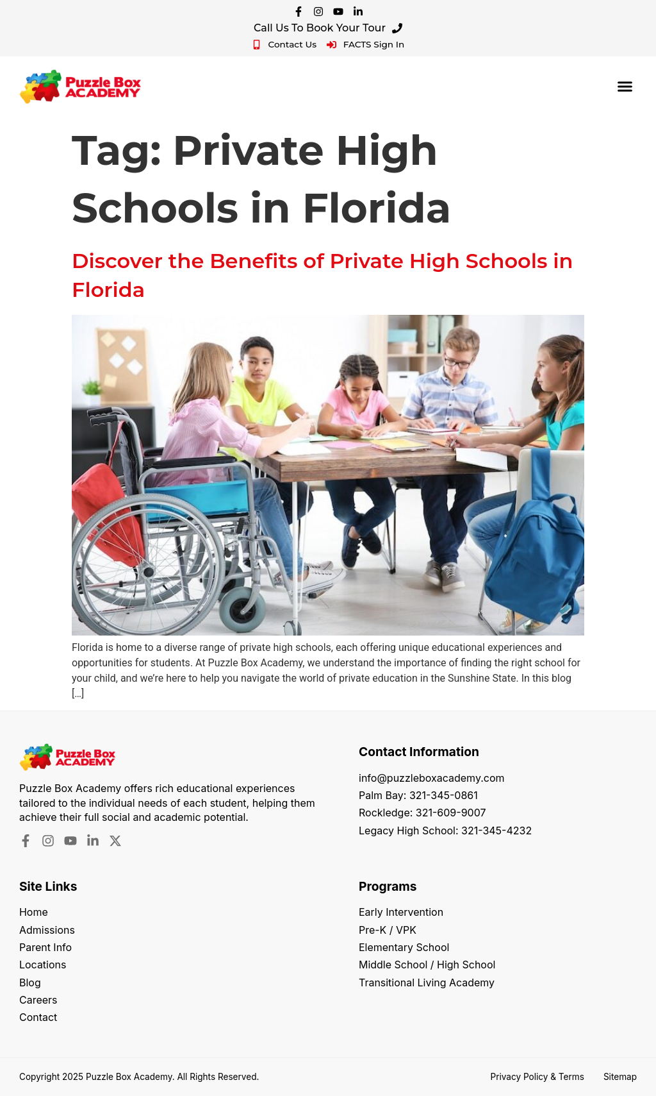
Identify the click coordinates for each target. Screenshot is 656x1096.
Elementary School (404, 947)
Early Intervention (401, 912)
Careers (38, 1000)
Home (33, 912)
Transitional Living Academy (427, 983)
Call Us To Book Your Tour (328, 28)
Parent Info (45, 947)
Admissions (47, 930)
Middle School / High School (427, 965)
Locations (43, 965)
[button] (625, 86)
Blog (30, 983)
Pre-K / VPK (387, 930)
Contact (38, 1018)
